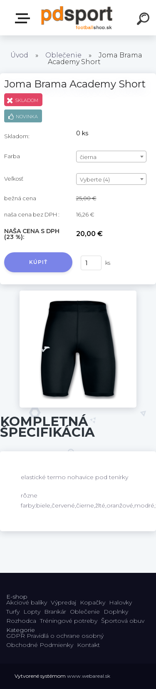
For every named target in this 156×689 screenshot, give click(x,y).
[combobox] (111, 156)
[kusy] (91, 263)
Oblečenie (63, 55)
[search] (144, 20)
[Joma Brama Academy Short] (78, 293)
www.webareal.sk (88, 676)
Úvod (19, 55)
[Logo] (77, 18)
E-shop (24, 18)
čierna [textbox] (88, 157)
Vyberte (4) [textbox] (95, 179)
